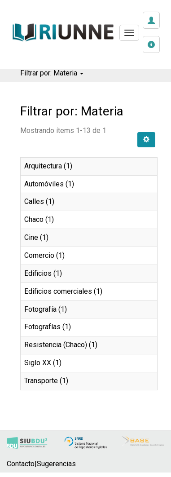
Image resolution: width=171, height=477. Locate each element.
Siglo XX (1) (42, 362)
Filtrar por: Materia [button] (51, 73)
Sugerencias (56, 463)
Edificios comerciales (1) (63, 291)
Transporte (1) (46, 380)
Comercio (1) (44, 255)
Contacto (21, 463)
